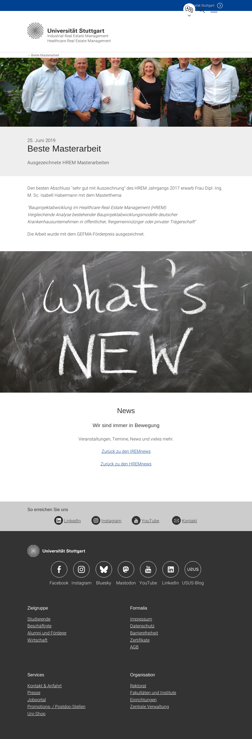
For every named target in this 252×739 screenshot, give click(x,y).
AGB (134, 647)
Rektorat (138, 685)
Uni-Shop (36, 713)
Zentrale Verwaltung (149, 706)
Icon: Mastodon (126, 569)
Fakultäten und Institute (153, 692)
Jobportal (36, 699)
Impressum (141, 619)
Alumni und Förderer (47, 633)
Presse (33, 692)
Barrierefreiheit (144, 633)
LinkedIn (67, 520)
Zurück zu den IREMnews (126, 451)
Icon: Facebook (59, 569)
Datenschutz (142, 625)
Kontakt (184, 520)
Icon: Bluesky (104, 569)
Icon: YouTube (148, 569)
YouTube (145, 520)
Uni (199, 5)
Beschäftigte (39, 625)
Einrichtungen (143, 699)
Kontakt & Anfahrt (44, 685)
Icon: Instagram (81, 569)
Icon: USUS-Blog (193, 569)
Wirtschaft (37, 640)
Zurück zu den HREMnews (126, 463)
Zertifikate (140, 640)
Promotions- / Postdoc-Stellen (56, 706)
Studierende (38, 619)
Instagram (106, 520)
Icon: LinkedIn (170, 569)
